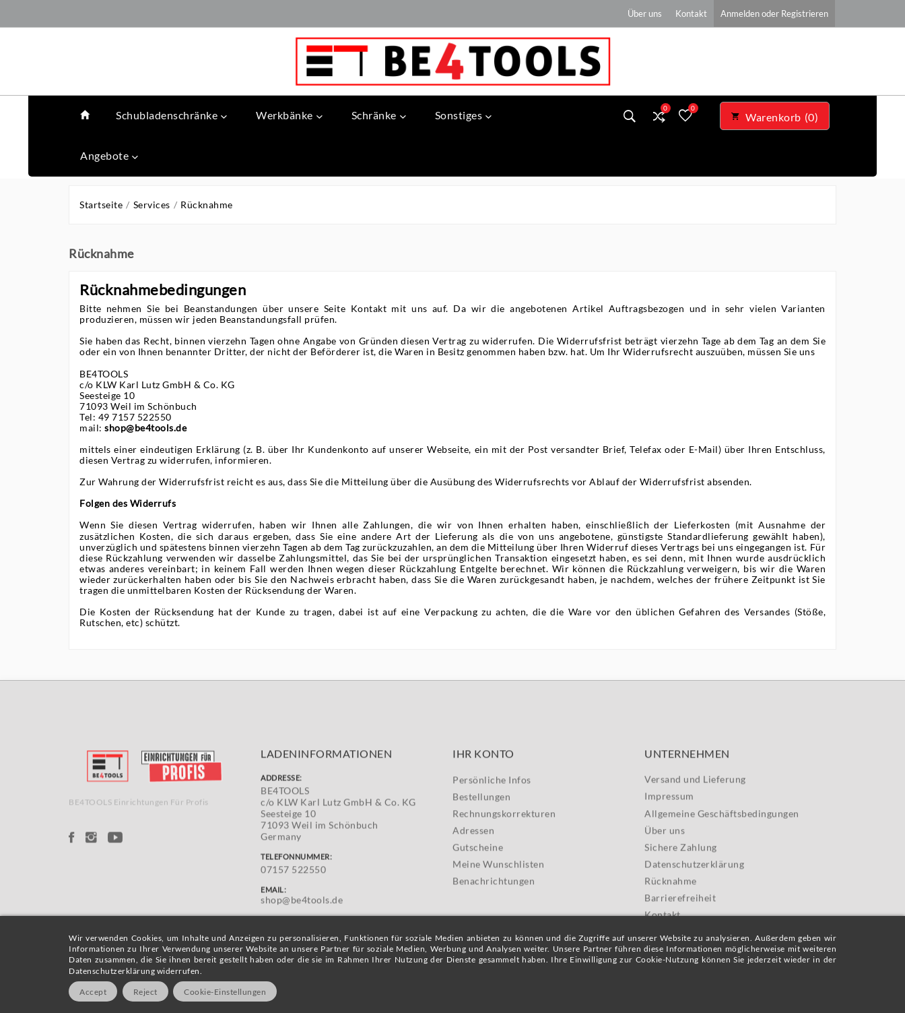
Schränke (379, 115)
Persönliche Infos (491, 836)
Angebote (109, 155)
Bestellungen (481, 853)
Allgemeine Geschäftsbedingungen (721, 870)
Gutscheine (477, 903)
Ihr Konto (483, 809)
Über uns (664, 886)
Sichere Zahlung (680, 903)
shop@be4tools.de (145, 427)
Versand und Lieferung (695, 835)
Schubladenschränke (172, 115)
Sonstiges (463, 115)
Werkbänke (289, 115)
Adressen (473, 886)
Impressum (669, 853)
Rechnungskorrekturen (504, 870)
